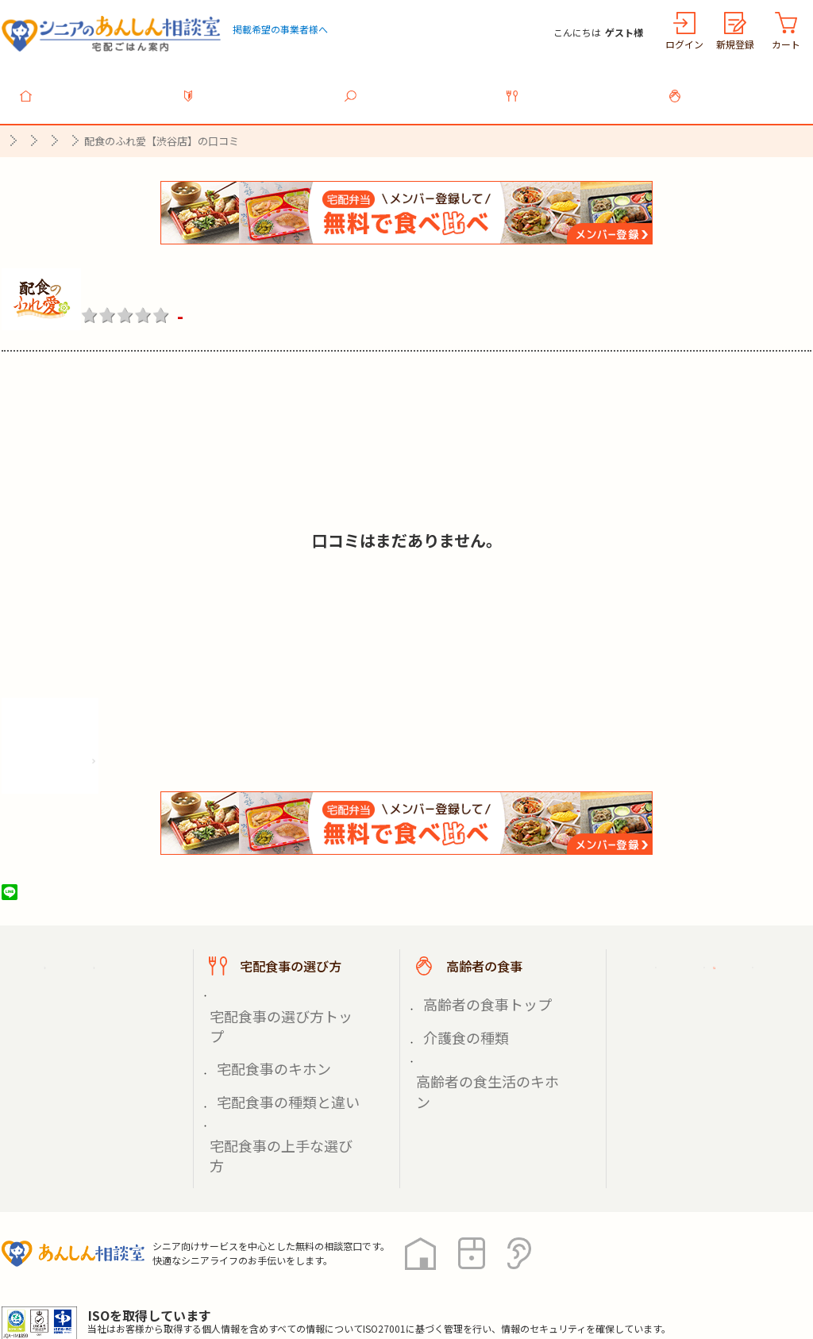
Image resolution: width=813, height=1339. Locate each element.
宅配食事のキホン (260, 1009)
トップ (92, 86)
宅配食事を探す (416, 86)
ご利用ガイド (691, 957)
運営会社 (257, 1268)
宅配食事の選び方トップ (277, 990)
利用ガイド (254, 86)
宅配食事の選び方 (578, 86)
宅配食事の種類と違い (271, 1027)
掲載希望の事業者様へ (280, 29)
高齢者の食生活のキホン (483, 1027)
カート (786, 44)
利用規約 (180, 1268)
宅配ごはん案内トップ (103, 957)
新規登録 (735, 44)
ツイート (70, 883)
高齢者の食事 (740, 86)
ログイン (684, 44)
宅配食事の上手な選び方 (277, 1046)
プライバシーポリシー (65, 1268)
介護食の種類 (455, 1009)
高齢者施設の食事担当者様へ (722, 1045)
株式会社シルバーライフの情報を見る (118, 747)
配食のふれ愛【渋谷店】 (194, 275)
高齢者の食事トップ (472, 990)
